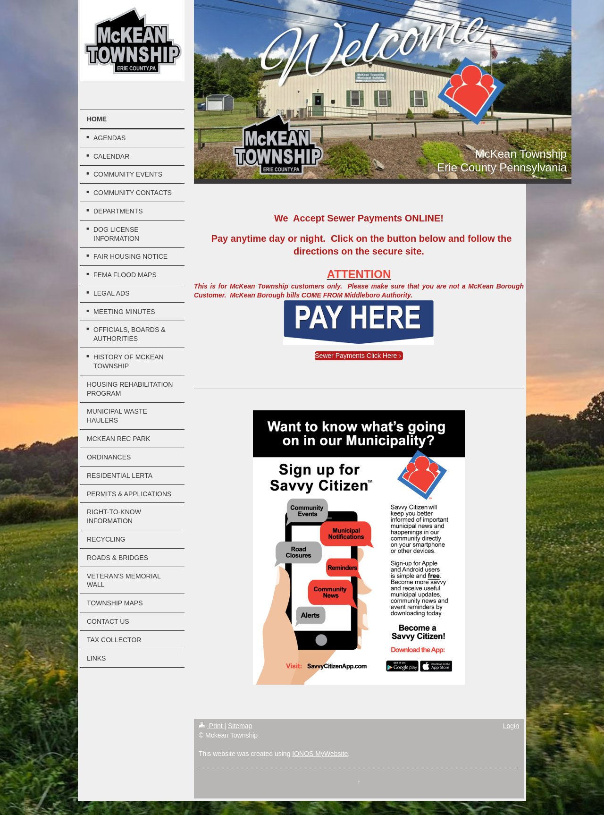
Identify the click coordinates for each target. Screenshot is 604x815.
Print (212, 726)
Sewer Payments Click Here (356, 355)
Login (511, 726)
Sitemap (240, 726)
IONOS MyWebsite (320, 753)
